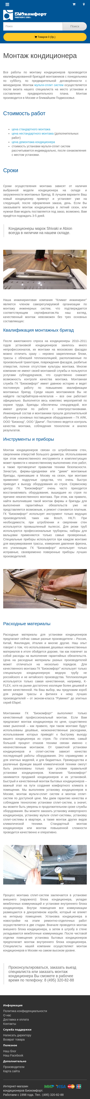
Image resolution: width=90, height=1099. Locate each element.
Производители (13, 1067)
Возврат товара (14, 1039)
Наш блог (9, 1051)
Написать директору (17, 1035)
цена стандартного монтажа (31, 129)
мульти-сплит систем (48, 85)
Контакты (9, 1023)
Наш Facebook (13, 1055)
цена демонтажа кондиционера (33, 142)
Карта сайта (11, 1071)
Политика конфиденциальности (25, 1011)
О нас (7, 1015)
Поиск (74, 26)
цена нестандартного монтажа (33, 133)
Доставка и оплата (16, 1019)
